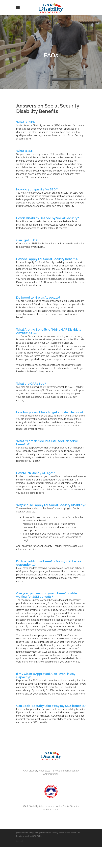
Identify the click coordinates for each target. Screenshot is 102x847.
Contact (19, 841)
